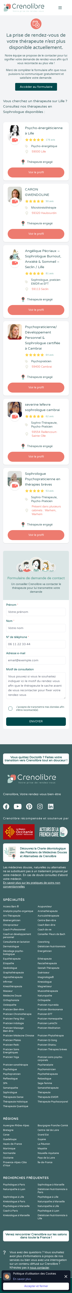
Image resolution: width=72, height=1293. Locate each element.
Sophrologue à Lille (13, 1197)
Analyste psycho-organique (18, 911)
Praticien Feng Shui (13, 1018)
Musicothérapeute (48, 991)
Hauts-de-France (12, 1144)
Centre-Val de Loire (48, 1130)
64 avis (50, 355)
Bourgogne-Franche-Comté (53, 1125)
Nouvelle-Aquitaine (48, 1153)
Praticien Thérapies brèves (52, 1049)
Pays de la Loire (46, 1157)
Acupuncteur (45, 906)
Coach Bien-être (46, 925)
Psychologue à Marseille (16, 1206)
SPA (5, 1083)
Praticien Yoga (11, 1057)
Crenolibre (10, 794)
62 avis (50, 416)
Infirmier (7, 982)
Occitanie (8, 1157)
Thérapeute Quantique (15, 1106)
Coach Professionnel (14, 929)
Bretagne (8, 1130)
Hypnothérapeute (13, 977)
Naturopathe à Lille (48, 1206)
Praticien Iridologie (13, 1023)
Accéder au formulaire (36, 87)
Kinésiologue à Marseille (16, 1215)
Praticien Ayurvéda (48, 1005)
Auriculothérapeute (48, 915)
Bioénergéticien (11, 920)
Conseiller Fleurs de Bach (51, 934)
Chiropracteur (10, 925)
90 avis (50, 201)
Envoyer (36, 721)
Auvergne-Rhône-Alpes (16, 1125)
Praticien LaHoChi (47, 1023)
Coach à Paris (10, 1210)
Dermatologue (11, 946)
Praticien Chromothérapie (17, 1014)
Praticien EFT (45, 1014)
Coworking (44, 942)
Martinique (9, 1148)
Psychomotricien (47, 1069)
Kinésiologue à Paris (14, 1201)
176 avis (50, 139)
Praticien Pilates (12, 1040)
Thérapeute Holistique (15, 1101)
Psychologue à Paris (14, 1184)
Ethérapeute (45, 958)
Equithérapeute (12, 958)
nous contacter (39, 1267)
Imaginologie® (46, 977)
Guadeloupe (10, 1139)
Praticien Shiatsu (47, 1045)
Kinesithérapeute (12, 986)
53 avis (50, 491)
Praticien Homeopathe (50, 1018)
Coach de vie (44, 929)
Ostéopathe (9, 1005)
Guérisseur (44, 972)
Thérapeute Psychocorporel (53, 1101)
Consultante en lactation (16, 942)
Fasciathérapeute (47, 963)
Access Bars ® (11, 906)
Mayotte (42, 1148)
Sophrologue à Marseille (51, 1184)
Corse (6, 1134)
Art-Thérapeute (11, 915)
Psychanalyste (45, 1064)
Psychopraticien (12, 1074)
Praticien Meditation (49, 1028)
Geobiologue (10, 968)
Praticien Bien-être (13, 1009)
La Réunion (44, 1144)
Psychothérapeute (48, 1074)
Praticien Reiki (11, 1045)
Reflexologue (10, 1078)
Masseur (8, 991)
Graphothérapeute (13, 972)
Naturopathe (45, 995)
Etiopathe (8, 963)
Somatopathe (10, 1088)
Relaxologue (44, 1078)
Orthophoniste (11, 1000)
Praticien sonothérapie (15, 1064)
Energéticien (45, 951)
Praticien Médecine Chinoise (18, 1035)
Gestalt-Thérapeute (48, 968)
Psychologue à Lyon (48, 1210)
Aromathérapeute (48, 911)
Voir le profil (36, 172)
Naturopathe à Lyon (14, 1189)
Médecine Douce (12, 995)
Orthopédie (44, 1000)
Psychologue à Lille (48, 1197)
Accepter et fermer (36, 1286)
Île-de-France (45, 1162)
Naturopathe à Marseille (51, 1201)
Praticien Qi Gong (47, 1040)
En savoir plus (22, 1279)
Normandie (9, 1153)
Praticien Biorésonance (50, 1009)
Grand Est (43, 1134)
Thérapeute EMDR (48, 1097)
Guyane (42, 1139)
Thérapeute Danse (13, 1097)
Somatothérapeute (48, 1088)
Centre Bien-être (47, 920)
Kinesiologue (45, 982)
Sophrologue (10, 1092)
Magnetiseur (45, 986)
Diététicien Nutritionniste (51, 946)
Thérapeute (44, 1092)
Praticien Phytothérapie (51, 1035)
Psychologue (10, 1069)
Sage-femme (45, 1083)
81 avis (50, 273)
